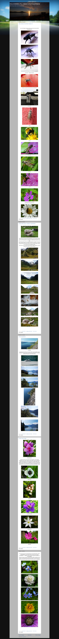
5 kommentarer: (35, 331)
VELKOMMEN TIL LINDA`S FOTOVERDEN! (25, 4)
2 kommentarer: (35, 547)
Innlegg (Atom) (24, 636)
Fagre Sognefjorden (22, 336)
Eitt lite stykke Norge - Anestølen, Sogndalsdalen (27, 223)
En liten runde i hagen (22, 438)
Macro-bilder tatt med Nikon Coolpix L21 (26, 23)
